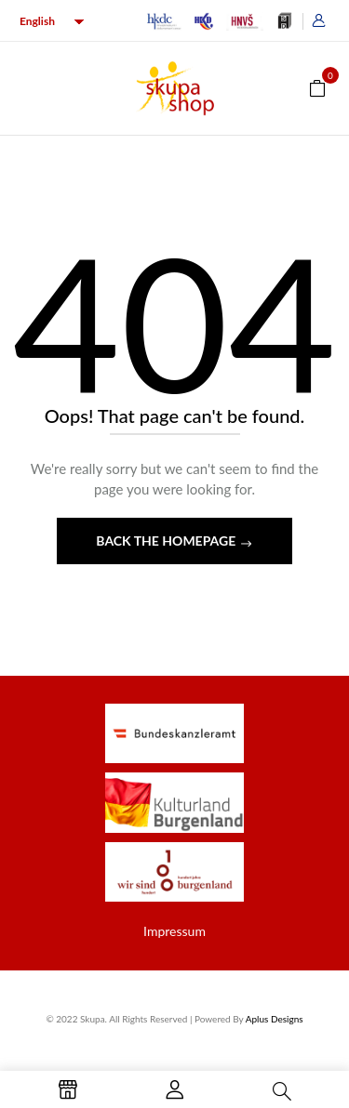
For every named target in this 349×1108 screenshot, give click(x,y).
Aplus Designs (274, 1018)
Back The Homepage (167, 540)
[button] (317, 87)
